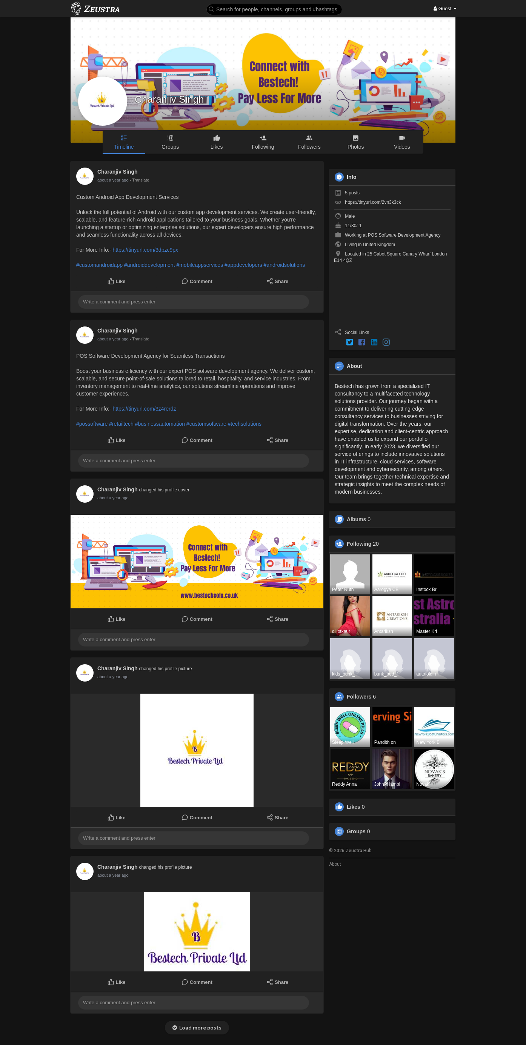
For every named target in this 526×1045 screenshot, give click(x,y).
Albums (356, 519)
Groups (356, 831)
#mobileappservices (199, 265)
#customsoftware (206, 424)
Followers (359, 697)
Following (359, 544)
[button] (274, 9)
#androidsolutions (284, 265)
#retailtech (121, 424)
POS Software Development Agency (404, 235)
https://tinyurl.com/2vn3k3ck (373, 202)
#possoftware (92, 424)
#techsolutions (245, 424)
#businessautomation (160, 424)
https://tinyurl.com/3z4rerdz (144, 409)
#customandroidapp (99, 265)
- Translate (139, 180)
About (335, 864)
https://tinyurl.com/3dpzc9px (145, 250)
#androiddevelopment (149, 265)
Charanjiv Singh (169, 99)
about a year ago (113, 180)
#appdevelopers (243, 265)
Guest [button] (445, 8)
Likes (353, 807)
